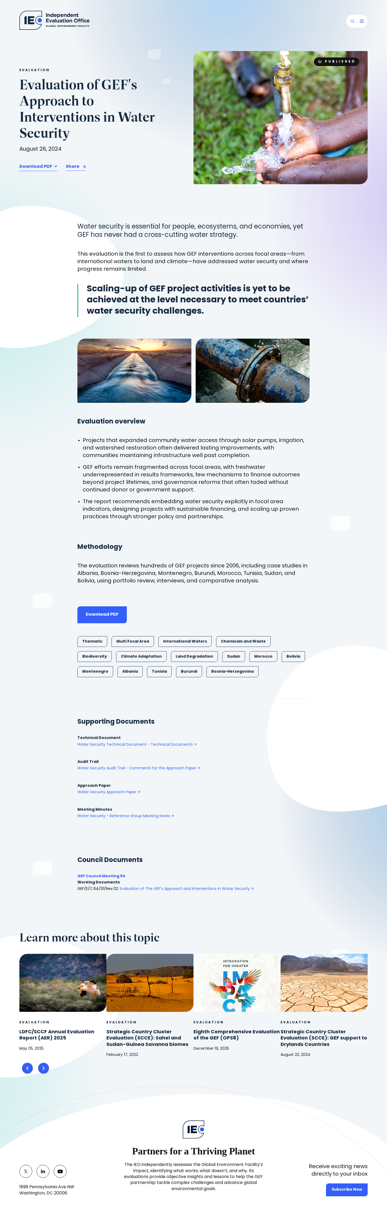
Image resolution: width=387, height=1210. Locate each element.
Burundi (189, 672)
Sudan (233, 657)
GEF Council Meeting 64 (101, 876)
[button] (352, 21)
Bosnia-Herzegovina (232, 672)
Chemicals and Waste (243, 642)
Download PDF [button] (36, 167)
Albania (130, 672)
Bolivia (293, 657)
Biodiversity (94, 657)
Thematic (92, 642)
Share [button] (72, 167)
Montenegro (95, 672)
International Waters (185, 642)
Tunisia (159, 672)
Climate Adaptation (141, 657)
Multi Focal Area (132, 642)
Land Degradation (194, 657)
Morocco (263, 657)
